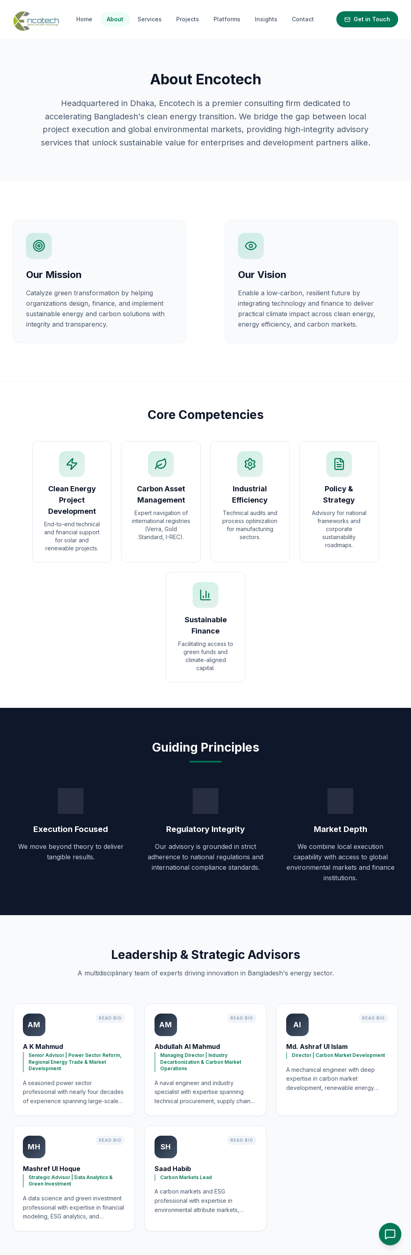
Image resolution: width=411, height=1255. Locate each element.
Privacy (154, 1216)
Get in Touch (367, 19)
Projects (187, 19)
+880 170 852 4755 (305, 1197)
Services (150, 19)
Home (84, 19)
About (115, 19)
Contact (303, 19)
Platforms (227, 19)
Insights (266, 19)
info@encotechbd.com (309, 1187)
